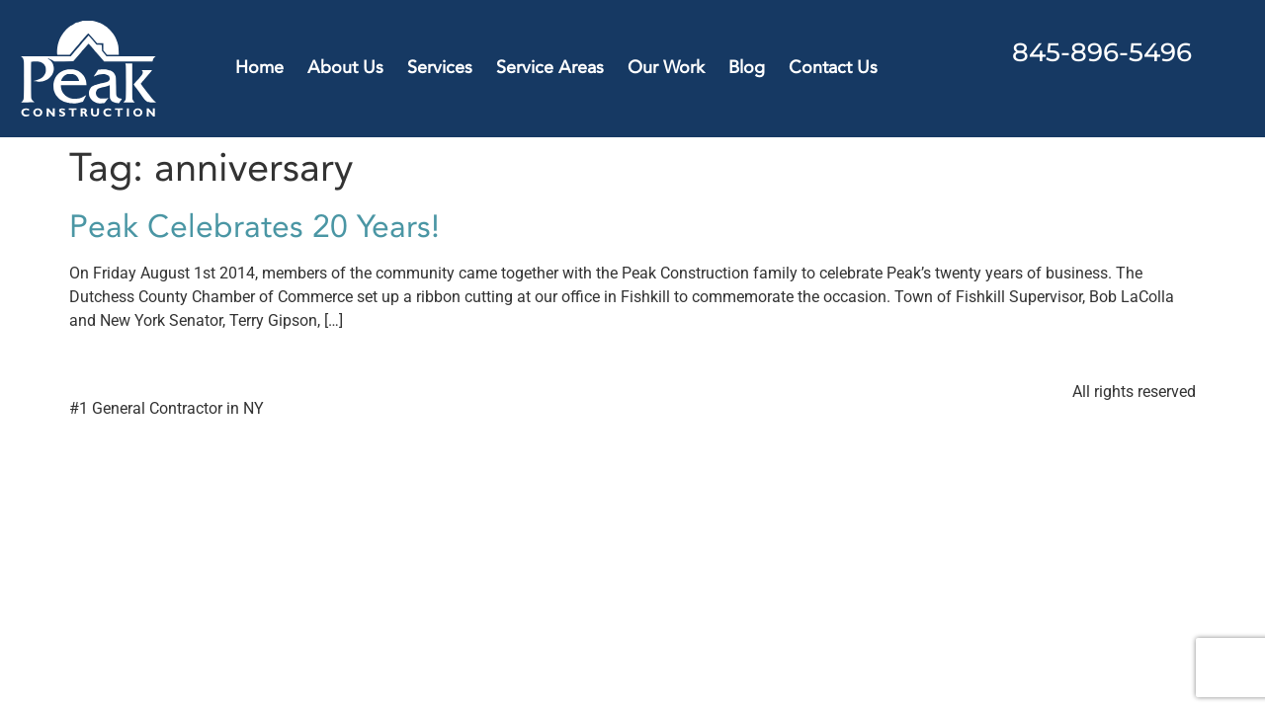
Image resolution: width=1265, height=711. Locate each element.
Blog (746, 67)
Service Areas (550, 67)
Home (259, 67)
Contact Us (833, 67)
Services (439, 67)
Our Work (666, 67)
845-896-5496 (1102, 52)
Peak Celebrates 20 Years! (254, 227)
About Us (345, 67)
